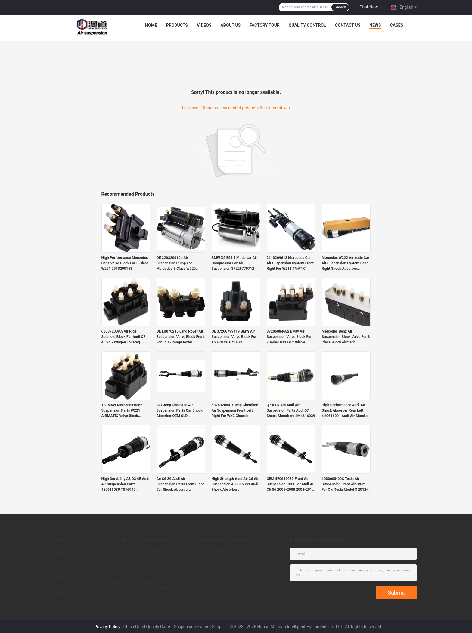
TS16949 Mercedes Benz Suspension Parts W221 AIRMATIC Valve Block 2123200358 (121, 411)
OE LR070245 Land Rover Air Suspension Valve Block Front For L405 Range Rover (181, 336)
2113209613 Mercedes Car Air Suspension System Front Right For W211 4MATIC (290, 263)
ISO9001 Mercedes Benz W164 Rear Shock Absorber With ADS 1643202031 (243, 569)
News (375, 25)
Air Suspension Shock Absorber (230, 539)
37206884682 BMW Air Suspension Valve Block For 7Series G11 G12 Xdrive (289, 336)
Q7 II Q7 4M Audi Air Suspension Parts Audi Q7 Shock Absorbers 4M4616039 (291, 410)
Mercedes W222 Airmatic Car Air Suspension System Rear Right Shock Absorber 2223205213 (345, 263)
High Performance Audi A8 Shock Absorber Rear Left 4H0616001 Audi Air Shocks (345, 410)
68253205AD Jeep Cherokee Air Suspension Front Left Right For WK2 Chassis (235, 410)
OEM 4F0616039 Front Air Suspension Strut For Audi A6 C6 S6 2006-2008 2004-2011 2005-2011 (291, 484)
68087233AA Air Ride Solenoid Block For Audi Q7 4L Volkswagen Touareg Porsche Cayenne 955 (123, 337)
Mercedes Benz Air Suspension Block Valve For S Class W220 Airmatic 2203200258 (346, 337)
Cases (396, 25)
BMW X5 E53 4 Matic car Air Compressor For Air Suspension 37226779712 (234, 263)
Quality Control (307, 25)
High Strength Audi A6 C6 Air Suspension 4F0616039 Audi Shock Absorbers (235, 484)
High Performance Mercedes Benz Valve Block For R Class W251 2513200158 (125, 263)
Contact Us (347, 25)
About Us (230, 25)
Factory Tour (265, 25)
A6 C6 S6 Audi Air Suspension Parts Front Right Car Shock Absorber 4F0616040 (180, 484)
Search (340, 7)
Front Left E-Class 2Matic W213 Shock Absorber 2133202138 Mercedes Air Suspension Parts (149, 570)
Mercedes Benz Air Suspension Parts (145, 539)
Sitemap (63, 594)
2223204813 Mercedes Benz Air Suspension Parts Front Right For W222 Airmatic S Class (150, 586)
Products (177, 25)
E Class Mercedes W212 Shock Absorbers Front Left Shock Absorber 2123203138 (242, 584)
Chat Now (368, 7)
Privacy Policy (107, 626)
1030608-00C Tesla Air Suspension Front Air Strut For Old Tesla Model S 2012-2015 (345, 484)
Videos (204, 25)
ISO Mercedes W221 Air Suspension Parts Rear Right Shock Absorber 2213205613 (152, 553)
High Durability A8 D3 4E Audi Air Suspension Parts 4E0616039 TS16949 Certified (125, 484)
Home (151, 25)
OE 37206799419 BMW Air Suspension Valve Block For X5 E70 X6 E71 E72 (234, 336)
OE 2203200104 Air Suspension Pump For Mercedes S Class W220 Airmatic (176, 263)
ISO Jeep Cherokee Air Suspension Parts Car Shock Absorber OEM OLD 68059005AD (180, 411)
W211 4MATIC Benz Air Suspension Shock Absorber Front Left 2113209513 (243, 553)
